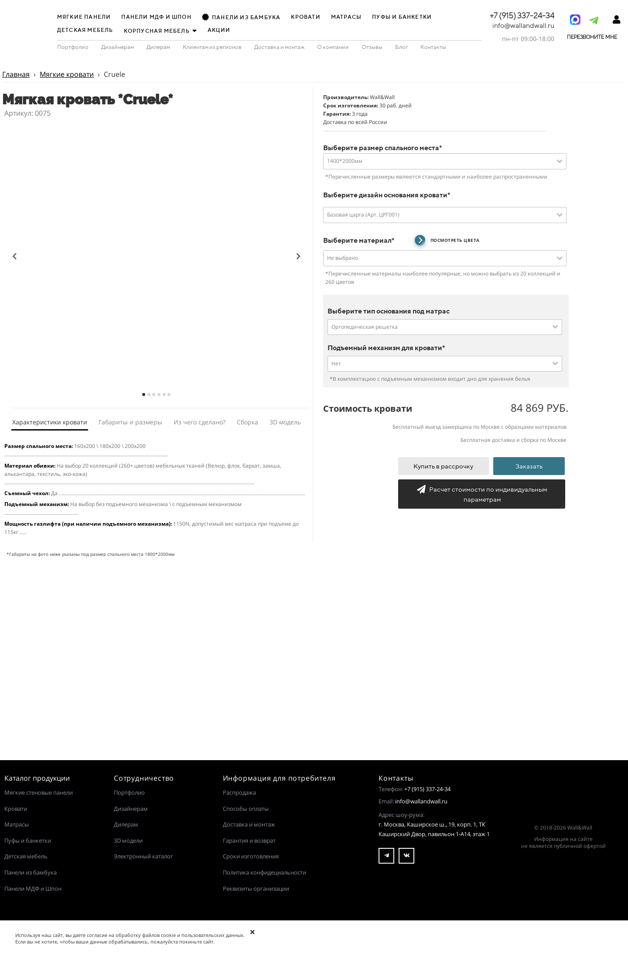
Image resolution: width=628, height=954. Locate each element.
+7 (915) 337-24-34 (427, 789)
